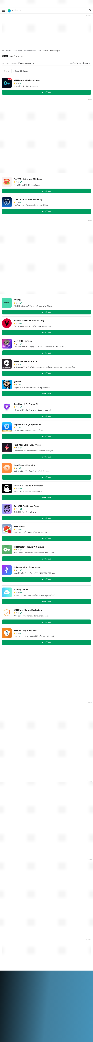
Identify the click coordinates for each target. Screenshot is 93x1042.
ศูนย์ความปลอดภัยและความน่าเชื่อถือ (10, 943)
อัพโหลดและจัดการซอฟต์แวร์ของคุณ (39, 946)
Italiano (53, 988)
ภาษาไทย (5, 995)
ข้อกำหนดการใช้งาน (70, 946)
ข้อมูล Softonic (7, 939)
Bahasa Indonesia (43, 988)
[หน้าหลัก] (3, 50)
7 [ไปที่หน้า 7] (33, 652)
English (17, 988)
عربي (4, 988)
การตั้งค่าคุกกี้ (68, 956)
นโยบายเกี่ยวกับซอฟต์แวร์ (38, 952)
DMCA (65, 939)
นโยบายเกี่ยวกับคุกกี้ (70, 952)
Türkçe (12, 995)
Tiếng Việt (20, 995)
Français (31, 988)
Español (24, 988)
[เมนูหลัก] (4, 11)
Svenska (50, 991)
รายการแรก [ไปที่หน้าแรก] (65, 652)
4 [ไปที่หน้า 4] (12, 652)
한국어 (10, 991)
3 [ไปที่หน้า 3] (4, 652)
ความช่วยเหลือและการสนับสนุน (10, 949)
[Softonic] (14, 11)
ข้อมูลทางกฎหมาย (69, 942)
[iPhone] (8, 51)
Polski (26, 991)
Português (34, 991)
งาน (3, 954)
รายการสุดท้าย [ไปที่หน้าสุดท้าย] (83, 652)
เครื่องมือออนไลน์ (8, 966)
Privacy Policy (68, 949)
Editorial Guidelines (9, 957)
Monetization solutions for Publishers (41, 940)
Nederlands (18, 991)
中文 (27, 995)
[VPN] (39, 51)
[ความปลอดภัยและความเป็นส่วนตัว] (24, 51)
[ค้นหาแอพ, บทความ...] (90, 11)
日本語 (4, 991)
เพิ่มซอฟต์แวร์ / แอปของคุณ (11, 962)
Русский (42, 991)
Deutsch (10, 988)
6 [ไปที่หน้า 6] (26, 652)
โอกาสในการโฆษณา (40, 956)
